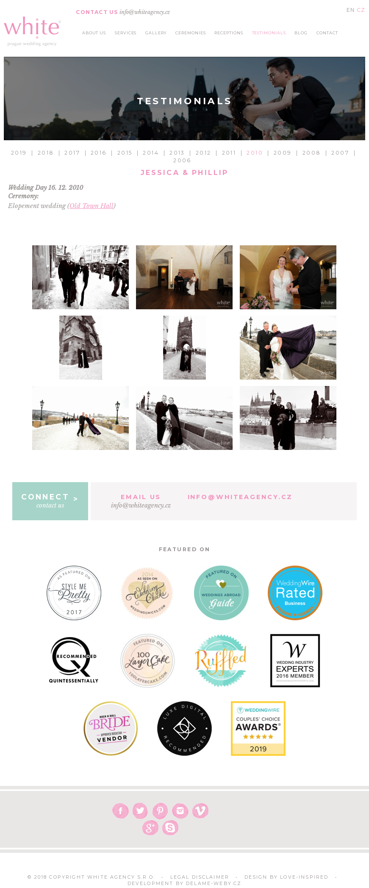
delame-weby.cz (213, 883)
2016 (99, 153)
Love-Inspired (304, 877)
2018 (46, 153)
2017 (72, 153)
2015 (125, 153)
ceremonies (190, 33)
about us (94, 33)
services (126, 33)
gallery (156, 33)
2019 (19, 153)
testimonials (269, 33)
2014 (151, 153)
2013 (177, 153)
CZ (361, 10)
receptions (228, 33)
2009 (283, 153)
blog (301, 33)
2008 (311, 153)
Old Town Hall (91, 206)
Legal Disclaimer (200, 877)
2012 (203, 153)
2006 (182, 160)
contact (327, 33)
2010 (255, 153)
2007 (340, 153)
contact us (50, 500)
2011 (229, 153)
